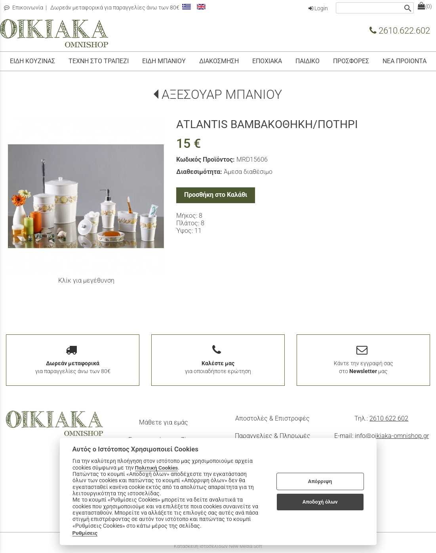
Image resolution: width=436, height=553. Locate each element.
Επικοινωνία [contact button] (23, 7)
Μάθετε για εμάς (163, 422)
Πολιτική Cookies (156, 467)
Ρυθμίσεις (85, 533)
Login (318, 8)
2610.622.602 (399, 30)
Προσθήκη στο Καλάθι (215, 194)
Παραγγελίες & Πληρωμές (272, 436)
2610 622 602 (388, 418)
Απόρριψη (320, 481)
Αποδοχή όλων (320, 502)
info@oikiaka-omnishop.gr (392, 436)
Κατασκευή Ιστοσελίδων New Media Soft (218, 546)
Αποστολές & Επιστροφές (272, 418)
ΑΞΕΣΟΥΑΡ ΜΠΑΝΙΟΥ (222, 94)
